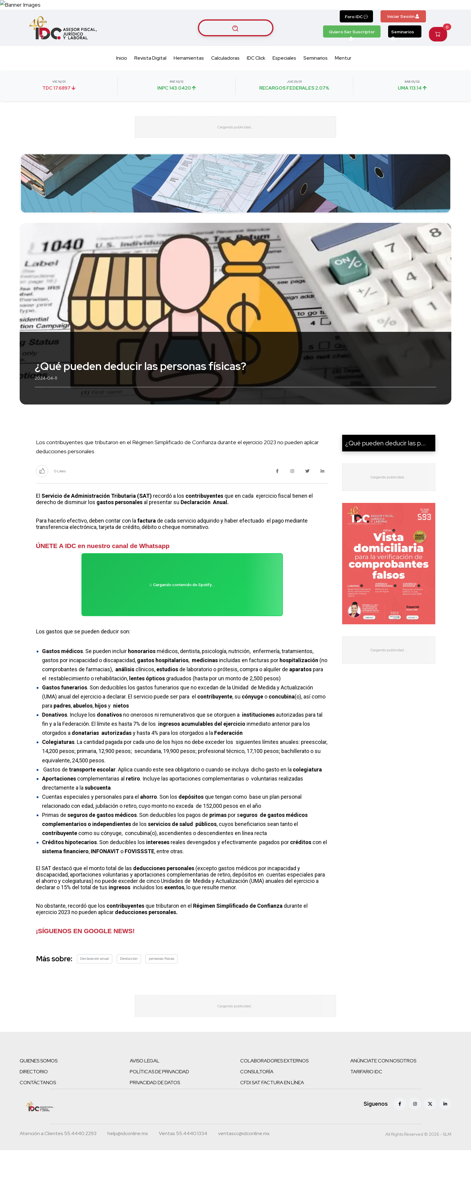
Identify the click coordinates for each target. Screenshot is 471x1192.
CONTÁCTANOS (38, 1126)
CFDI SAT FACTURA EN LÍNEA (272, 1126)
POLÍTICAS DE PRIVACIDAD (159, 1115)
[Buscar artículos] (235, 51)
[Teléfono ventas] (183, 1177)
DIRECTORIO (34, 1115)
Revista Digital (150, 82)
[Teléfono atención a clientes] (58, 1177)
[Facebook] (400, 1147)
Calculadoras (225, 82)
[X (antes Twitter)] (430, 1147)
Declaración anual (94, 996)
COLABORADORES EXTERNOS (274, 1104)
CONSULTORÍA (256, 1115)
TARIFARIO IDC (366, 1115)
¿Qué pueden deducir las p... (385, 472)
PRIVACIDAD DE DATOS (155, 1126)
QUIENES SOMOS (38, 1104)
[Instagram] (415, 1147)
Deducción (129, 996)
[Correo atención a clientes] (127, 1177)
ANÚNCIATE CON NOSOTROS (383, 1104)
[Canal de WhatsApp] (434, 16)
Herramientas (189, 82)
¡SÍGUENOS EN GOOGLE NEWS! (85, 968)
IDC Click (256, 82)
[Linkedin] (445, 1147)
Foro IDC (356, 40)
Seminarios (402, 57)
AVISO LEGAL (144, 1104)
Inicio (121, 82)
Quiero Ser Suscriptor (352, 57)
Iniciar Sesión (403, 40)
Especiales (284, 82)
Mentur (343, 82)
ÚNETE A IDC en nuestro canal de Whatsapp (103, 575)
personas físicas (161, 996)
